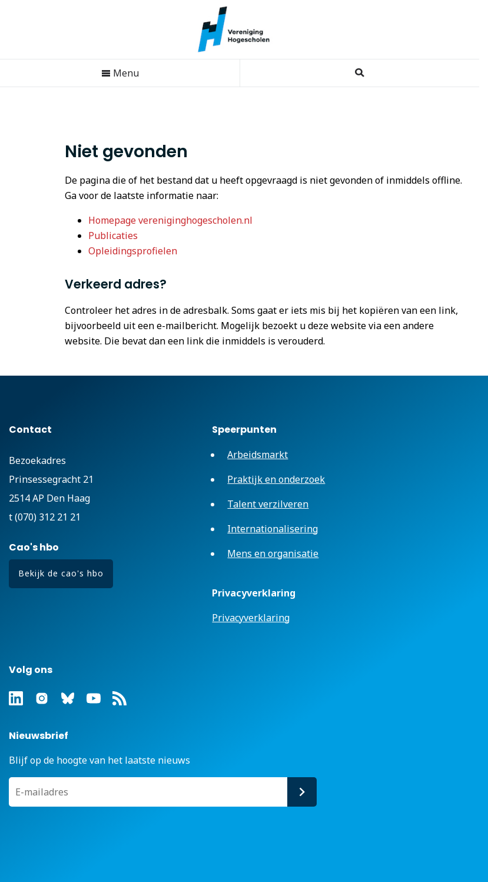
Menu (120, 73)
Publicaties (113, 235)
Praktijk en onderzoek (276, 479)
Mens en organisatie (272, 553)
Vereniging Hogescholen (239, 29)
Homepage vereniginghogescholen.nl (170, 220)
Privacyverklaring (251, 617)
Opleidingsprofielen (132, 250)
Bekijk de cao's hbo (61, 573)
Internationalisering (272, 528)
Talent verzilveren (267, 504)
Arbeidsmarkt (257, 454)
